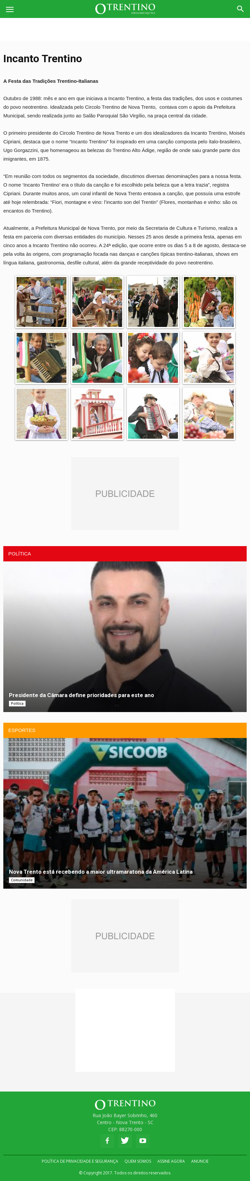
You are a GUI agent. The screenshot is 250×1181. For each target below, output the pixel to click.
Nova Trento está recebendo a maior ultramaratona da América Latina (101, 871)
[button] (240, 9)
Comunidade (22, 880)
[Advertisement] (125, 29)
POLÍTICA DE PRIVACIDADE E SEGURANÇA (80, 1161)
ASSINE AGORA (171, 1161)
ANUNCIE (199, 1161)
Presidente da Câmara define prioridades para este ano (81, 695)
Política (17, 703)
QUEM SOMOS (138, 1161)
